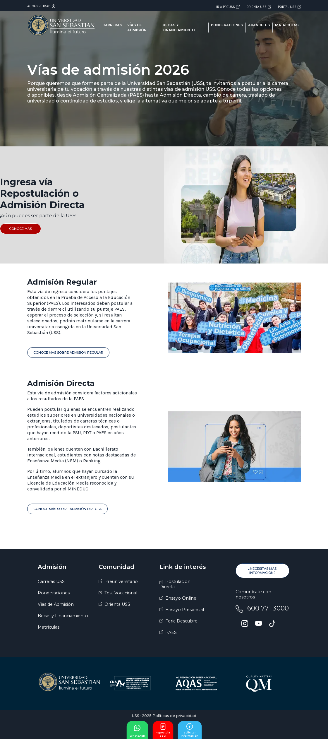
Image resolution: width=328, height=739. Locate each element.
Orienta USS (258, 7)
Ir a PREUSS (228, 7)
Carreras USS (51, 581)
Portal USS (289, 7)
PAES (171, 632)
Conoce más (20, 229)
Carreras (112, 25)
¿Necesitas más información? (262, 571)
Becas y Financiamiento (63, 615)
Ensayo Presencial (184, 609)
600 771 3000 (268, 608)
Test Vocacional (120, 593)
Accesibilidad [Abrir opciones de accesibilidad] (41, 6)
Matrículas (287, 25)
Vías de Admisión (56, 604)
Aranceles (259, 25)
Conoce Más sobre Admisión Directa (67, 509)
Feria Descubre (181, 621)
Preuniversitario (121, 581)
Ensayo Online (180, 598)
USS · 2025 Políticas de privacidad (164, 716)
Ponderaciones (227, 25)
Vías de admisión (137, 27)
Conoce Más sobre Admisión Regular (68, 352)
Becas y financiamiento (179, 27)
